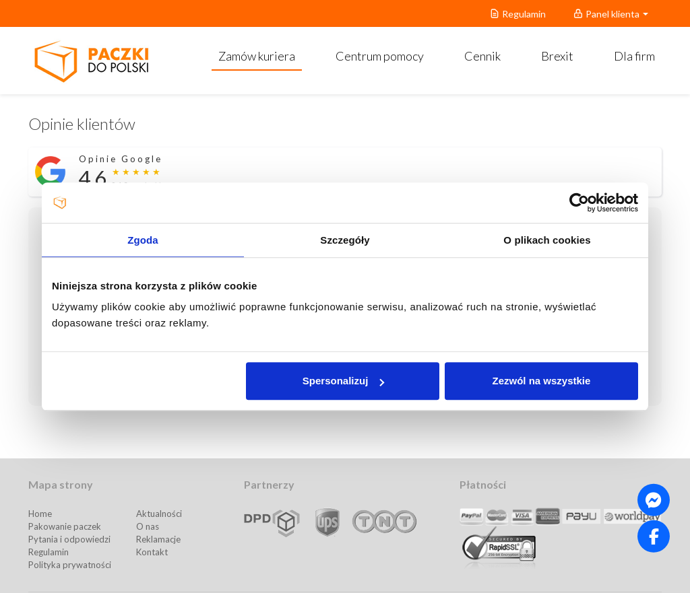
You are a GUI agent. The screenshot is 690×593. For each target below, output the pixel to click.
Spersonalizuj (344, 380)
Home (40, 513)
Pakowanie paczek (64, 526)
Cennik (482, 55)
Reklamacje (158, 539)
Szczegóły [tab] (344, 240)
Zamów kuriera (256, 55)
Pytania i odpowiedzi (69, 539)
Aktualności (159, 513)
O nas (147, 526)
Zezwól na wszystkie (542, 380)
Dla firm (634, 55)
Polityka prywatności (69, 564)
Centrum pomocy (380, 55)
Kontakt (152, 552)
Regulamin (48, 552)
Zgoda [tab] (142, 240)
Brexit (557, 55)
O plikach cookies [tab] (546, 240)
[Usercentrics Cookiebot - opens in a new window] (579, 203)
